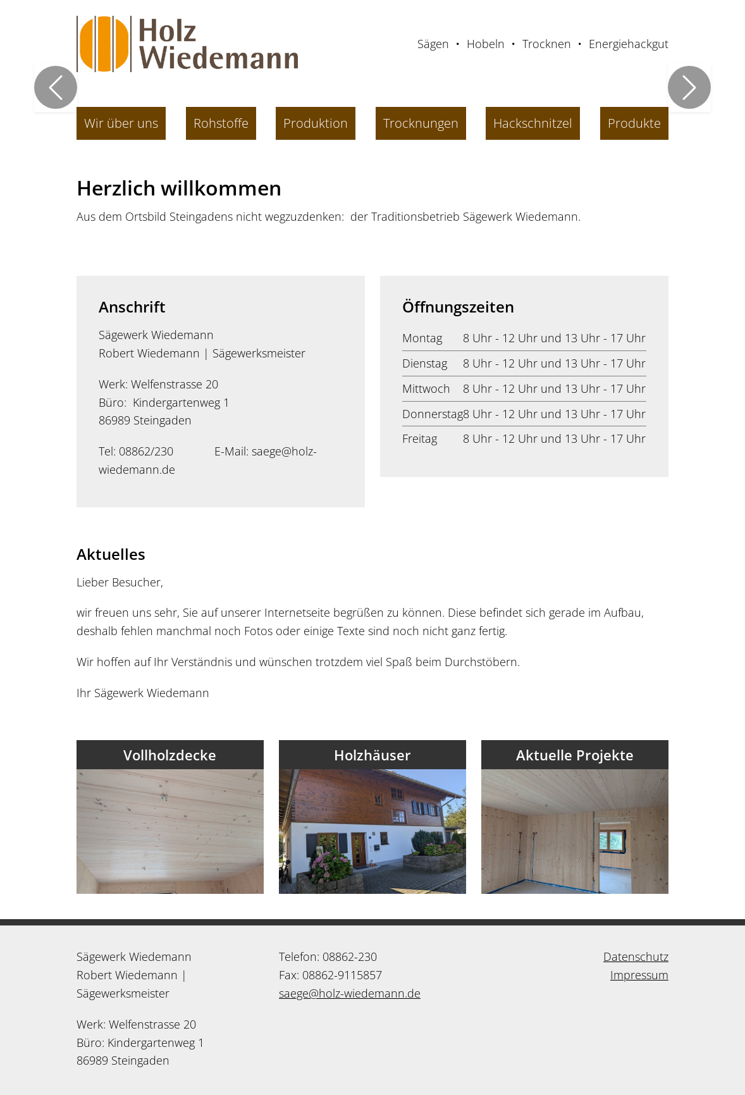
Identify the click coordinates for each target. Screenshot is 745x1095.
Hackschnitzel (532, 123)
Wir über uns (121, 123)
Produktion (315, 123)
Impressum (639, 974)
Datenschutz (635, 956)
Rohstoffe (221, 123)
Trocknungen (421, 123)
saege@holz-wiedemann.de (350, 993)
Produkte (634, 123)
